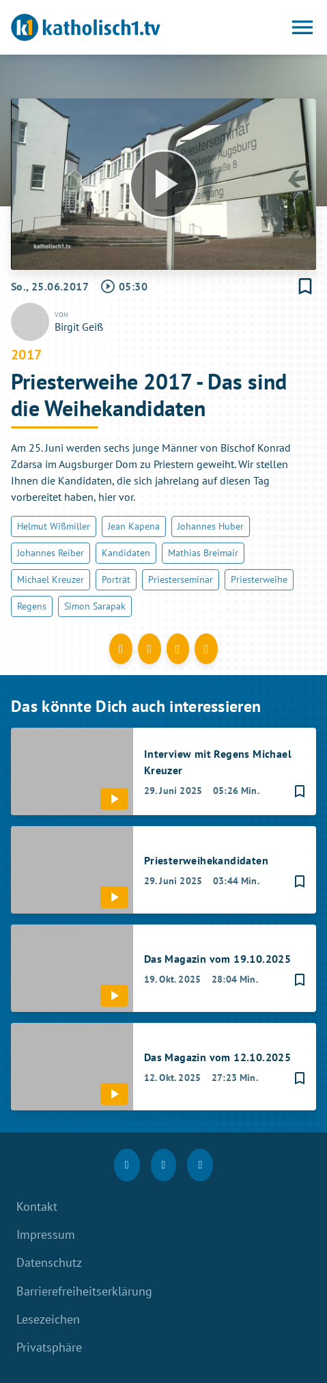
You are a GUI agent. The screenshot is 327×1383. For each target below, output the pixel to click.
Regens (31, 606)
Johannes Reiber (50, 553)
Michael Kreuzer (50, 579)
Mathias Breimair (203, 553)
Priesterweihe (259, 579)
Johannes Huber (210, 526)
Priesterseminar (180, 579)
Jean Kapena (134, 526)
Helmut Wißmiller (53, 526)
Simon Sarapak (95, 606)
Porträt (116, 579)
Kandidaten (126, 553)
